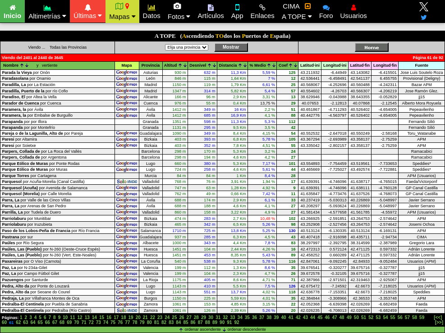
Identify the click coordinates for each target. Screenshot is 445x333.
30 (210, 317)
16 (108, 317)
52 (370, 317)
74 (105, 322)
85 (185, 322)
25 (174, 317)
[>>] (439, 322)
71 (83, 322)
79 (142, 322)
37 (261, 317)
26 (181, 317)
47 (334, 317)
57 (407, 317)
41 (291, 317)
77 (127, 322)
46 (327, 317)
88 (207, 322)
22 (152, 317)
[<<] (438, 317)
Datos (152, 10)
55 (392, 317)
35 (247, 317)
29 (203, 317)
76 (120, 322)
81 (156, 322)
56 (400, 317)
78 (134, 322)
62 (18, 322)
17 (116, 317)
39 (276, 317)
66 (47, 322)
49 (349, 317)
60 (4, 322)
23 (159, 317)
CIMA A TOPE (297, 11)
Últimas (87, 10)
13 (87, 317)
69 (69, 322)
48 (341, 317)
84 (178, 322)
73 (98, 322)
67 (54, 322)
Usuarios (353, 10)
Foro (326, 10)
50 (356, 317)
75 (112, 322)
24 (167, 317)
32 (225, 317)
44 (312, 317)
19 (130, 317)
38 (268, 317)
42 (298, 317)
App (237, 10)
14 (94, 317)
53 (378, 317)
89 (214, 322)
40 (283, 317)
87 (200, 322)
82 (163, 322)
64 (32, 322)
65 (40, 322)
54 (385, 317)
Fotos (179, 11)
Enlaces (263, 10)
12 (80, 317)
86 (193, 322)
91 (229, 322)
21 (145, 317)
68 (62, 322)
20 (138, 317)
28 (196, 317)
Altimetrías (47, 10)
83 (171, 322)
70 (76, 322)
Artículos (210, 10)
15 (101, 317)
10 (65, 317)
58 (414, 317)
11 (72, 317)
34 (240, 317)
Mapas (122, 11)
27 (189, 317)
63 (25, 322)
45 (319, 317)
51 (363, 317)
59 (421, 317)
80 (149, 322)
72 (91, 322)
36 (254, 317)
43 (305, 317)
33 (232, 317)
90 (222, 322)
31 (218, 317)
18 (123, 317)
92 (236, 322)
